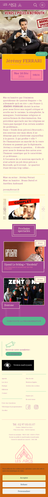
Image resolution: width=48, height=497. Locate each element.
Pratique (4, 386)
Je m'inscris (13, 354)
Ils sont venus (30, 399)
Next (43, 209)
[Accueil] (12, 5)
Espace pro (29, 396)
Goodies (4, 410)
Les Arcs (5, 382)
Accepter (24, 478)
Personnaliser (24, 491)
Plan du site (29, 378)
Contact (4, 393)
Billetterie (5, 389)
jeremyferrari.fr (11, 189)
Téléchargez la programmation (12, 407)
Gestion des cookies (33, 386)
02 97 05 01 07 (26, 424)
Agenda (4, 378)
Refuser (24, 484)
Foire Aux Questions (9, 403)
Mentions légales (31, 382)
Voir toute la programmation (24, 321)
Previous (4, 209)
